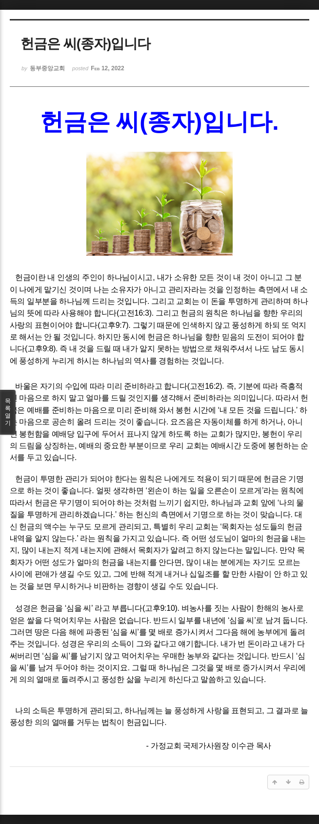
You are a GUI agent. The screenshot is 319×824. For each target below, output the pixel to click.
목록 (8, 412)
